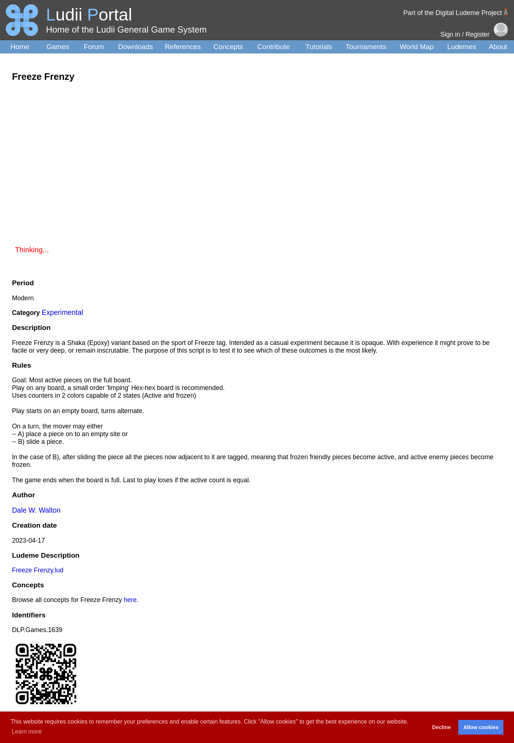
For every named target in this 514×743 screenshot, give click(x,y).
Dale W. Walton (36, 510)
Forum (94, 47)
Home (19, 47)
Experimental (62, 312)
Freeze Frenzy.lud (37, 570)
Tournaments (366, 47)
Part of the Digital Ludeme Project (452, 12)
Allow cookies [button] (481, 727)
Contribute (273, 47)
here (130, 599)
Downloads (135, 47)
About (498, 47)
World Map (416, 47)
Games (58, 47)
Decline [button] (441, 727)
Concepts (228, 47)
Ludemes (461, 47)
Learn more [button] (27, 731)
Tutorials (319, 47)
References (183, 47)
